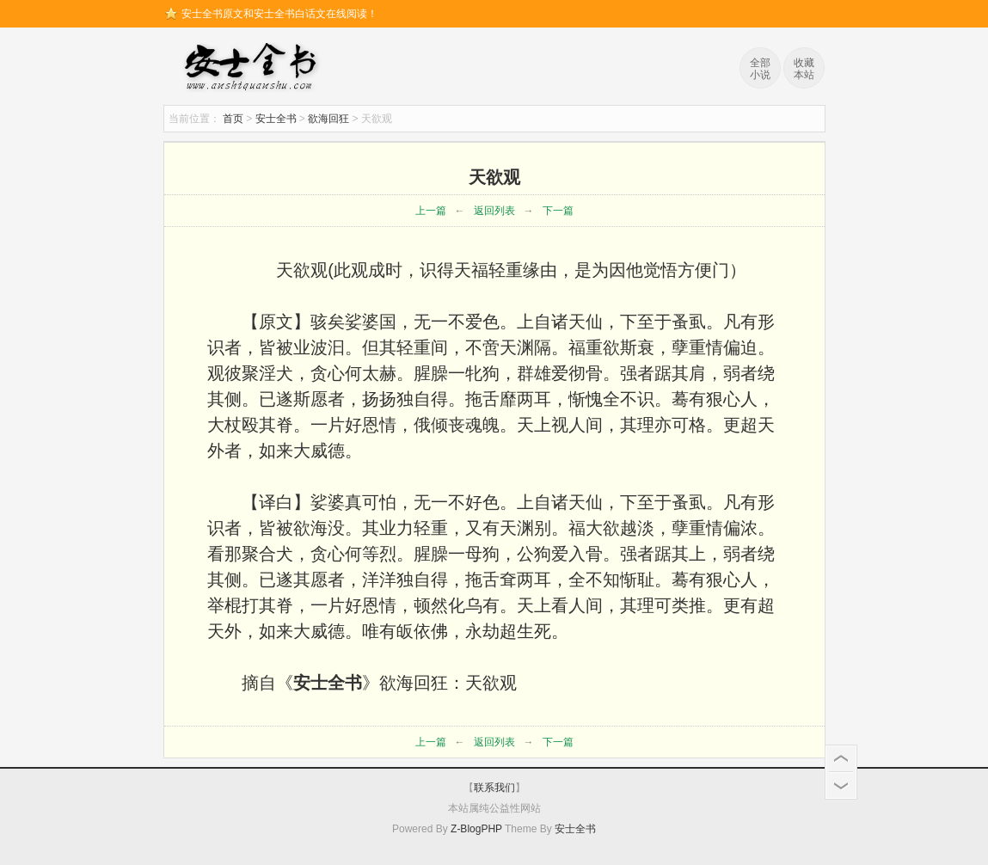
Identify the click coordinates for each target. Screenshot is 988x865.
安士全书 (254, 69)
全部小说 (760, 69)
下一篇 (558, 211)
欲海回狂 (328, 119)
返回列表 (494, 211)
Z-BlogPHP (476, 829)
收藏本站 (804, 69)
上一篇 (430, 211)
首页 (233, 119)
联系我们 (494, 788)
